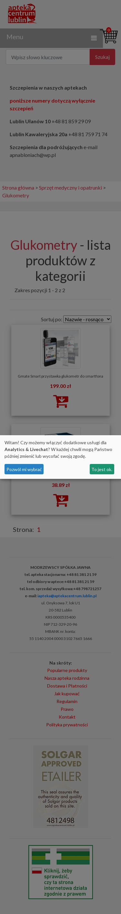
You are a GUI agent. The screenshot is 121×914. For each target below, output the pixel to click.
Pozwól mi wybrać (24, 469)
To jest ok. (101, 469)
